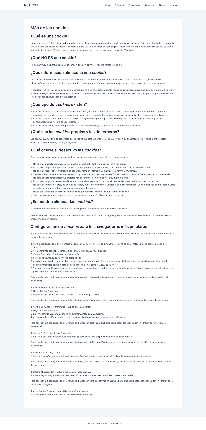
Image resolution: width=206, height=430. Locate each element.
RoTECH (31, 5)
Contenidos (136, 5)
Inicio (110, 5)
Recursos (151, 5)
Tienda (163, 5)
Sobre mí (122, 5)
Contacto (175, 5)
